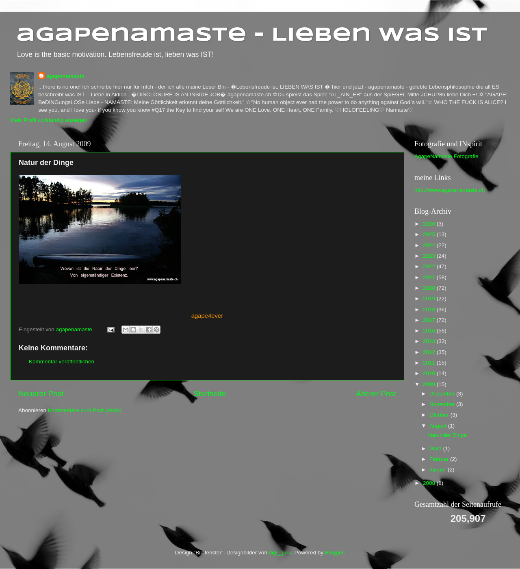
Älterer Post (376, 393)
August (438, 426)
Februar (439, 459)
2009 (430, 384)
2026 (430, 224)
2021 (430, 277)
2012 (430, 352)
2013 (430, 341)
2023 (430, 256)
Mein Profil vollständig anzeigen (48, 120)
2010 (430, 373)
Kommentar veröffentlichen (61, 361)
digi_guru (280, 552)
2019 (430, 298)
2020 (430, 288)
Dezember (442, 394)
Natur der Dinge (447, 435)
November (442, 404)
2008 (430, 483)
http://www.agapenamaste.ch (449, 190)
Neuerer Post (40, 393)
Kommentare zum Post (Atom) (85, 410)
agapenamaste (65, 76)
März (436, 448)
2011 (430, 363)
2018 (430, 309)
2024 (430, 245)
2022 (430, 266)
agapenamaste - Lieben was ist (251, 35)
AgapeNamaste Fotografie (446, 156)
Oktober (440, 415)
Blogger (334, 552)
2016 (430, 331)
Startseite (209, 393)
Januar (438, 470)
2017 (430, 320)
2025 (430, 234)
